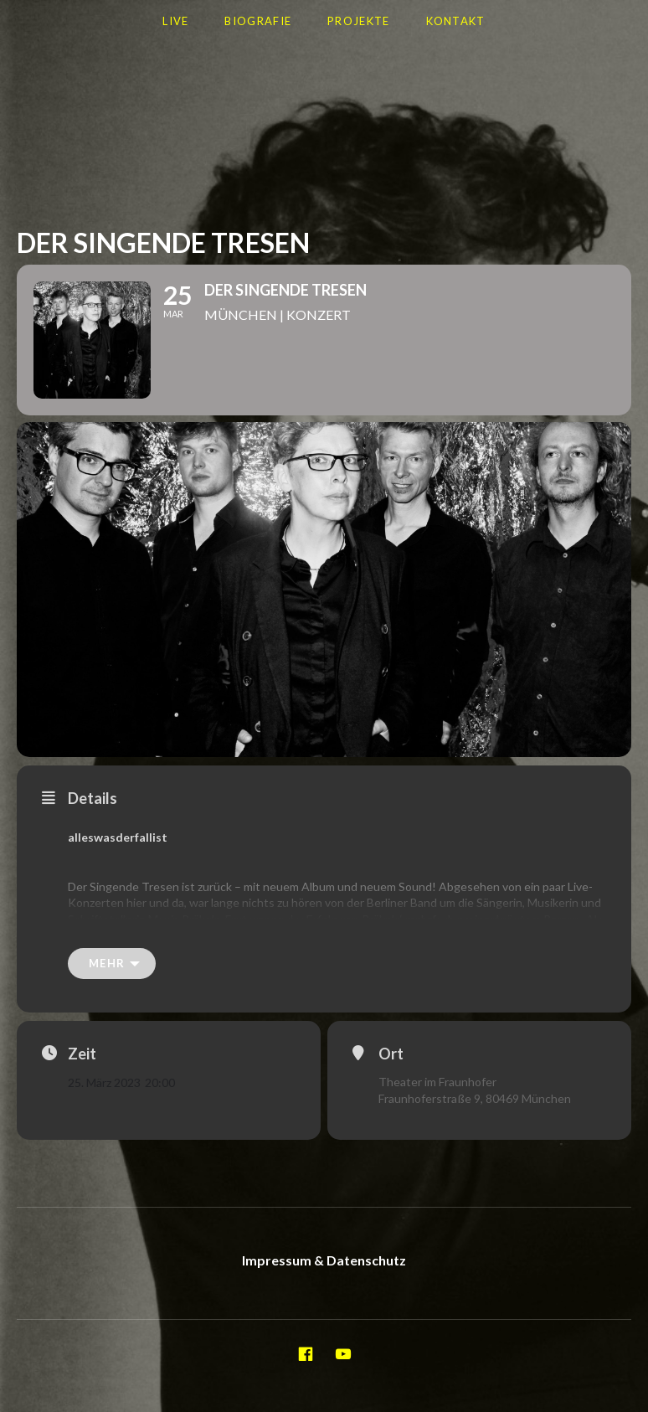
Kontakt (456, 21)
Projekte (358, 21)
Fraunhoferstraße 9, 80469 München (474, 1098)
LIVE (175, 21)
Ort (391, 1053)
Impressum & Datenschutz (324, 1260)
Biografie (257, 21)
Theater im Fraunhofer (437, 1081)
